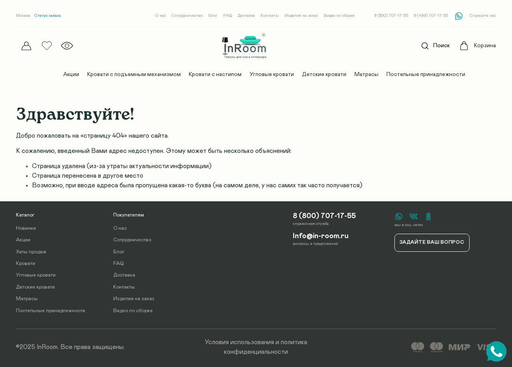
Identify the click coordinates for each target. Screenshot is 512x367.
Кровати (25, 263)
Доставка (246, 16)
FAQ (227, 16)
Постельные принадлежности (425, 74)
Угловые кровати (272, 74)
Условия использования (239, 342)
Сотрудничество (187, 16)
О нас (160, 16)
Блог (213, 16)
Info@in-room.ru (320, 236)
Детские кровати (324, 74)
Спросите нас (483, 16)
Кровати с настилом (215, 74)
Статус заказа (47, 16)
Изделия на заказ (301, 16)
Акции (71, 74)
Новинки (26, 228)
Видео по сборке (339, 16)
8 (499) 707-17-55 (431, 16)
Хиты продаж (31, 252)
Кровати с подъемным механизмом (134, 74)
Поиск (433, 46)
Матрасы (366, 74)
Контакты (269, 16)
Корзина (485, 45)
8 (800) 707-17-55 (391, 16)
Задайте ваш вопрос (432, 242)
